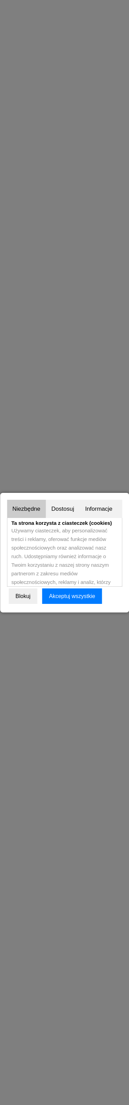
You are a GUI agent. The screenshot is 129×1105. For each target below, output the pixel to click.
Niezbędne (26, 509)
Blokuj (23, 596)
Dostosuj (62, 509)
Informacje (98, 509)
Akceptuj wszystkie (72, 596)
